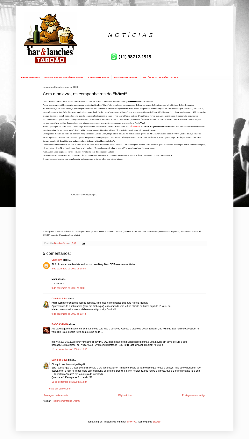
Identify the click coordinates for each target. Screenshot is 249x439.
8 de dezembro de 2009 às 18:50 (69, 268)
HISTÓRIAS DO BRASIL (126, 77)
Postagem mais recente (56, 395)
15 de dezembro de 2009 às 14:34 (69, 382)
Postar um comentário (59, 388)
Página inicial (125, 395)
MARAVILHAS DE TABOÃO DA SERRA (63, 77)
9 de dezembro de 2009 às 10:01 (69, 288)
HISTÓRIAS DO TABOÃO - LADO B (160, 77)
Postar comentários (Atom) (66, 401)
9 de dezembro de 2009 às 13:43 (69, 314)
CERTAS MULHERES (98, 77)
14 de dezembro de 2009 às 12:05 (69, 349)
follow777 (131, 421)
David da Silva (59, 298)
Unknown (57, 260)
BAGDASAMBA (60, 324)
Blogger (157, 421)
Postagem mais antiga (193, 395)
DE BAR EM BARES (30, 77)
